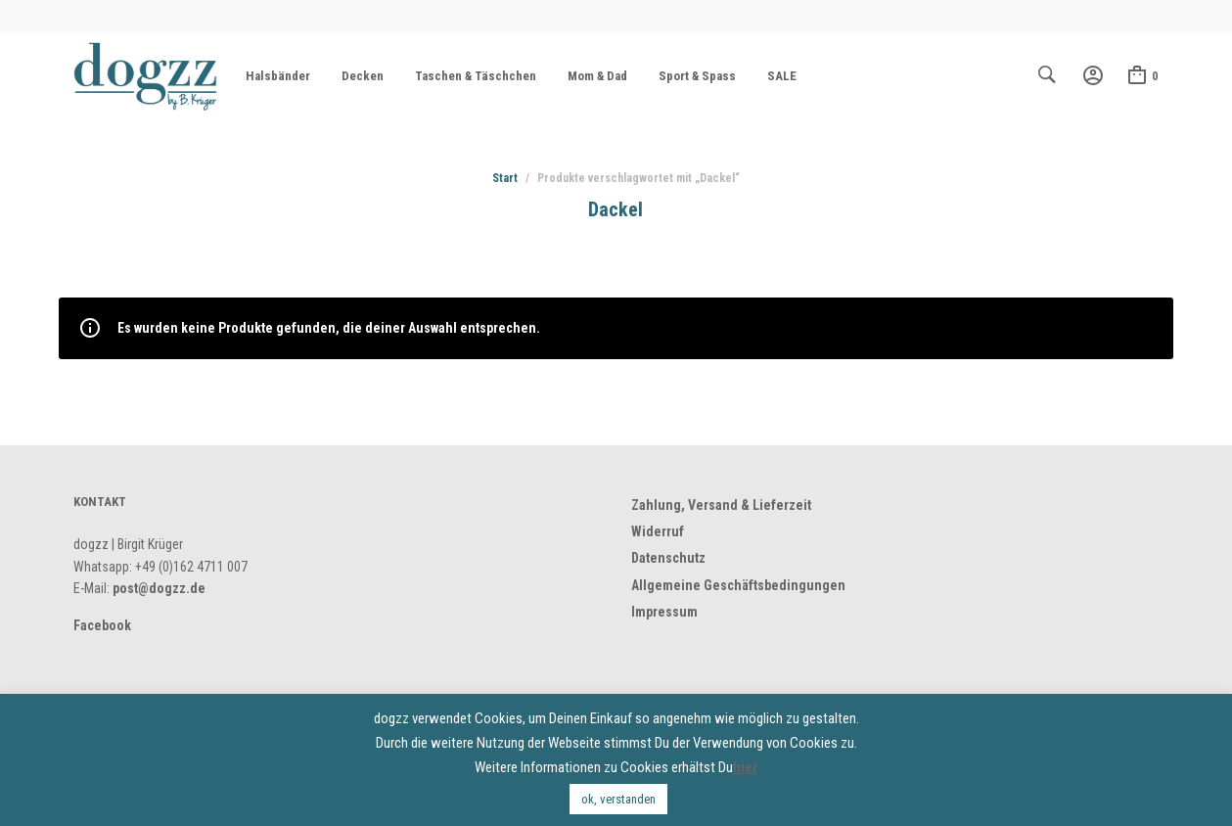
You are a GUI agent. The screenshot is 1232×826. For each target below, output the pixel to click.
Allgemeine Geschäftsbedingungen (738, 585)
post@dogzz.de (159, 588)
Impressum (664, 612)
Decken (363, 76)
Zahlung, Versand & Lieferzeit (721, 505)
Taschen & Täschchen (475, 76)
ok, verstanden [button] (618, 799)
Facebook (102, 625)
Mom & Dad (597, 76)
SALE (782, 76)
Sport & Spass (697, 76)
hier (745, 767)
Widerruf (657, 531)
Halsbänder (278, 76)
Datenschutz (668, 558)
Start (505, 178)
